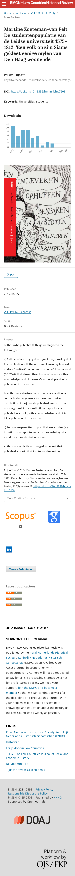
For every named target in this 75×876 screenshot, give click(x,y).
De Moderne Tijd (17, 764)
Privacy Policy (44, 789)
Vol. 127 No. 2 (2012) (43, 13)
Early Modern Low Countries (25, 748)
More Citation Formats (21, 498)
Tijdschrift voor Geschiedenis (25, 770)
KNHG (58, 797)
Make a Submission (21, 569)
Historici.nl (13, 742)
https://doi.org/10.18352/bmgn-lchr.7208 (38, 91)
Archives (21, 13)
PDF (12, 275)
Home (7, 13)
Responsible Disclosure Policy (28, 793)
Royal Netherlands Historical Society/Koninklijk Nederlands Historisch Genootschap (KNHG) (37, 734)
